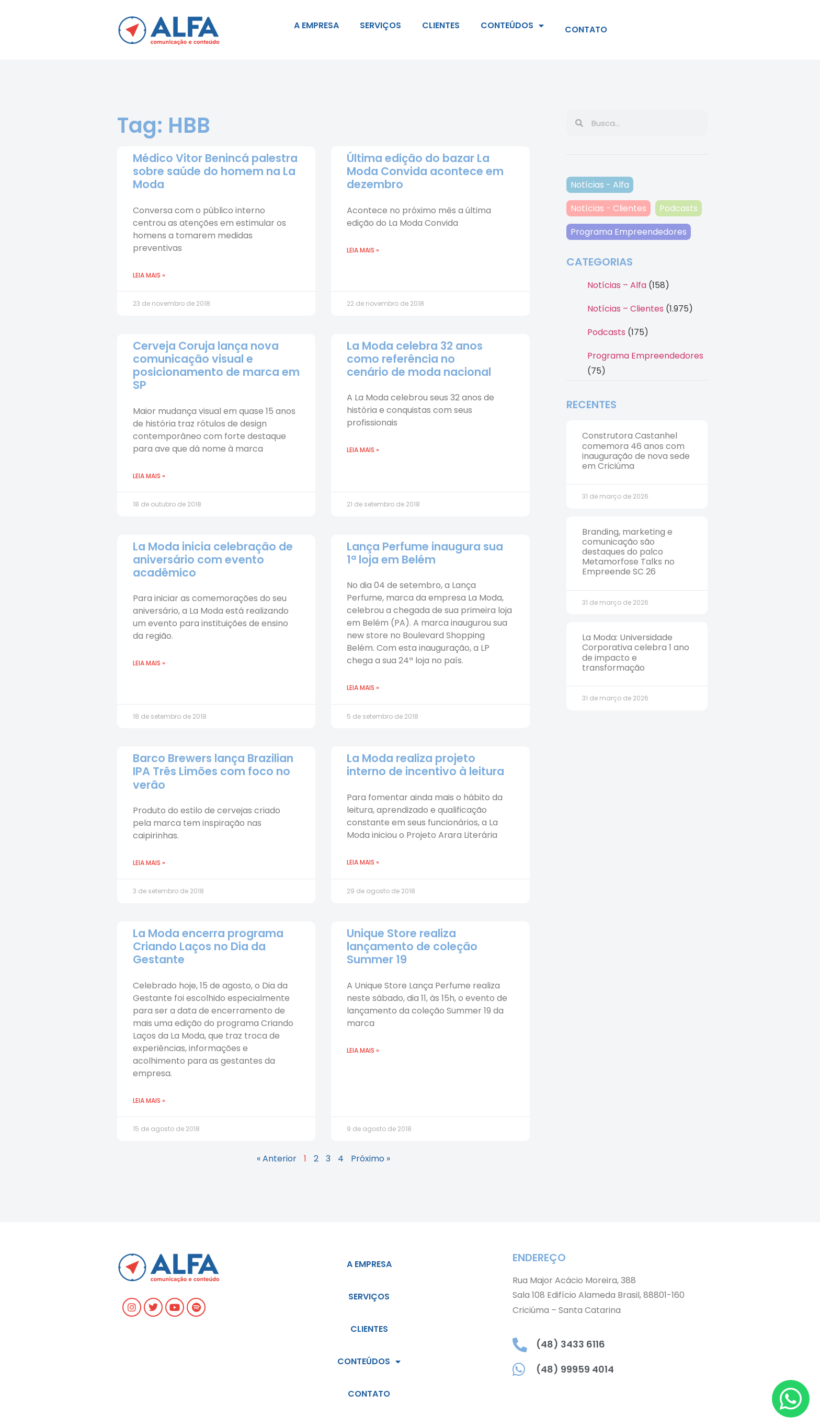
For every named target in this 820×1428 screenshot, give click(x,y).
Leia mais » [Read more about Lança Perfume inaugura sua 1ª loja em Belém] (363, 687)
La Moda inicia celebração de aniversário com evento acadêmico (213, 559)
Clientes (441, 25)
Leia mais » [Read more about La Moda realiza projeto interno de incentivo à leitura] (363, 862)
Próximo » (370, 1159)
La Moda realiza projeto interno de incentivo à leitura (425, 765)
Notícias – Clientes (625, 309)
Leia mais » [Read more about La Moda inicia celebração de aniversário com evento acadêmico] (149, 663)
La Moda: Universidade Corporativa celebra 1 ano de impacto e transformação (635, 652)
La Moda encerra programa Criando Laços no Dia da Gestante (208, 946)
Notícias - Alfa (600, 185)
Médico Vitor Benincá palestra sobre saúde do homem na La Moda (215, 171)
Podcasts (678, 208)
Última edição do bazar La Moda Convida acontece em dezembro (425, 171)
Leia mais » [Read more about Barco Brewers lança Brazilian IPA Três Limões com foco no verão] (149, 862)
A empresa (316, 25)
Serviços (380, 25)
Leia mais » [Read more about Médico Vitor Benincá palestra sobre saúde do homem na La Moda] (149, 275)
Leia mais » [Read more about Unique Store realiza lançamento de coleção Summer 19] (363, 1050)
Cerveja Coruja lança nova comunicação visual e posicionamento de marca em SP (216, 365)
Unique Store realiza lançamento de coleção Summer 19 (412, 946)
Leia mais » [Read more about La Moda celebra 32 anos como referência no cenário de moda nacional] (363, 449)
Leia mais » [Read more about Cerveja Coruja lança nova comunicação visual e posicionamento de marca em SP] (149, 475)
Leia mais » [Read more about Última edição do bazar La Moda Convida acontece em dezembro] (363, 250)
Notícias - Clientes (608, 208)
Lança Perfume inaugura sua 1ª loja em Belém (425, 553)
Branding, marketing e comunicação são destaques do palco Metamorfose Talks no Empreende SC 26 (628, 552)
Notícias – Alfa (616, 285)
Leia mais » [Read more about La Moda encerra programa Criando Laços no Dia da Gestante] (149, 1100)
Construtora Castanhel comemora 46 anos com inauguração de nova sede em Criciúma (636, 451)
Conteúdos (512, 25)
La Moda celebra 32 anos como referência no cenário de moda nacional (419, 358)
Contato (586, 30)
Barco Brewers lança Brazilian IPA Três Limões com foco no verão (213, 771)
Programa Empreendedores (629, 232)
